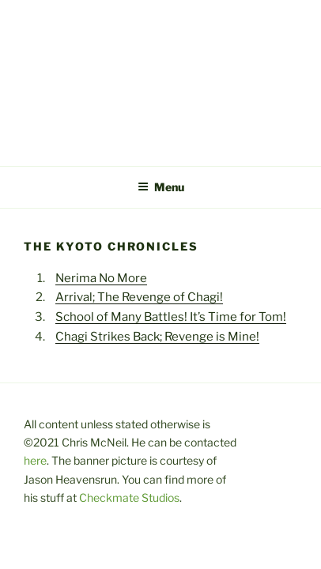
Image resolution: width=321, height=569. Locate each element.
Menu (161, 187)
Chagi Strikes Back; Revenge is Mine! (157, 337)
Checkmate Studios (129, 497)
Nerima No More (101, 278)
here (35, 460)
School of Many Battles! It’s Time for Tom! (170, 317)
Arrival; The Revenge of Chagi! (139, 297)
